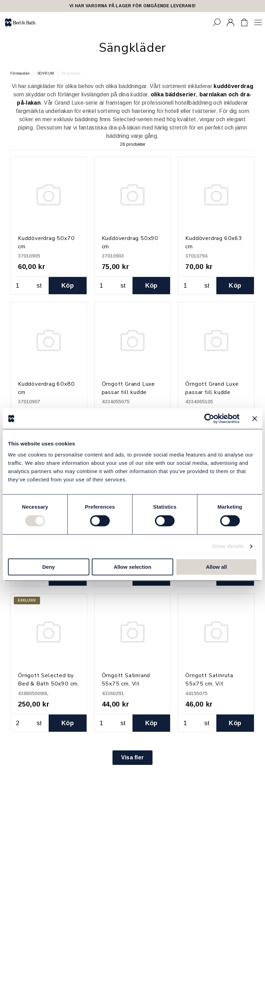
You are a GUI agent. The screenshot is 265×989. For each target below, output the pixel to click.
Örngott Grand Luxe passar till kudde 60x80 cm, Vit (211, 392)
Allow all (216, 567)
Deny (48, 567)
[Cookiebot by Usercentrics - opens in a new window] (209, 418)
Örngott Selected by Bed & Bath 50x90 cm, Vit (48, 684)
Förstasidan (20, 73)
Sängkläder (71, 73)
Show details (228, 546)
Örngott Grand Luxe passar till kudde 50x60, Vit (128, 392)
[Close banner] (254, 418)
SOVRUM (45, 73)
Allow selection (132, 567)
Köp (67, 285)
